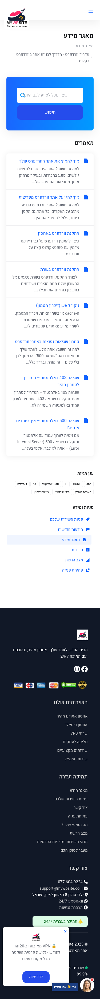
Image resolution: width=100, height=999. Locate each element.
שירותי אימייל (76, 759)
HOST (77, 484)
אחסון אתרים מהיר (72, 716)
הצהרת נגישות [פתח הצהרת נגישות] (71, 908)
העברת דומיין (83, 492)
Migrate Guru (50, 484)
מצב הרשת (77, 560)
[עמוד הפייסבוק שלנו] (84, 670)
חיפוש (50, 112)
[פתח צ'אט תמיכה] (50, 985)
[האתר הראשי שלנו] (77, 670)
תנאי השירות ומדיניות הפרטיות (62, 842)
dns (88, 484)
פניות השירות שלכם (69, 519)
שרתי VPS (79, 733)
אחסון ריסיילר (76, 725)
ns (34, 484)
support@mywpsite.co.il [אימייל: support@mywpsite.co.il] (60, 888)
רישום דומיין (41, 492)
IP (66, 484)
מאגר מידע (85, 46)
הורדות (80, 550)
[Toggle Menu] (91, 9)
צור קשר (80, 808)
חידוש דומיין (62, 492)
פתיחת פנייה (75, 570)
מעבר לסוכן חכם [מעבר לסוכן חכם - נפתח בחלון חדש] (74, 850)
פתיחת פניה (78, 816)
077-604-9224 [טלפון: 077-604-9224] (70, 882)
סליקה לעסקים (75, 742)
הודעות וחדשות (73, 530)
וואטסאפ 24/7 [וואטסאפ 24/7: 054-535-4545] (71, 901)
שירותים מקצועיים (72, 750)
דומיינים (22, 484)
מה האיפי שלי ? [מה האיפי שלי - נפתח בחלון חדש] (75, 825)
